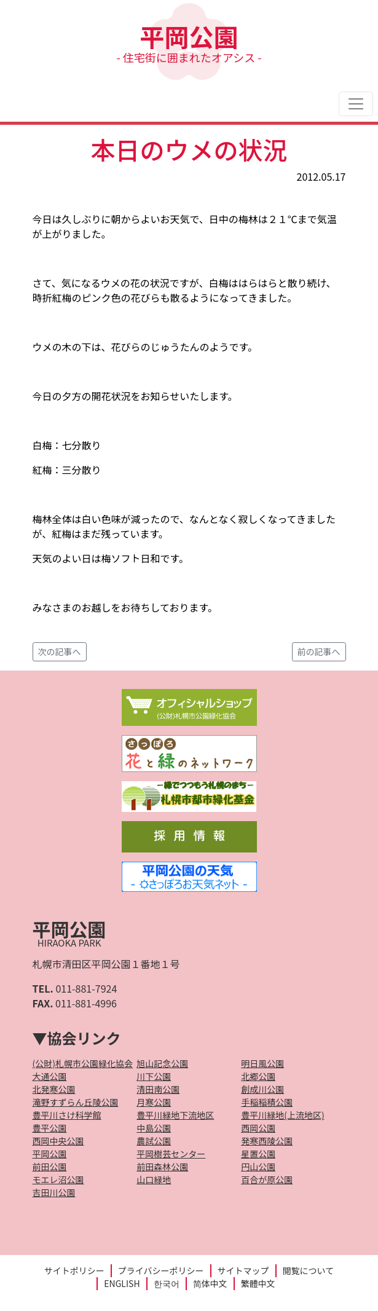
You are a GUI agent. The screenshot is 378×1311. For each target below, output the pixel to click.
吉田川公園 (54, 1192)
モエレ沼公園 (58, 1179)
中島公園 (153, 1128)
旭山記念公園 (162, 1063)
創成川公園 (262, 1089)
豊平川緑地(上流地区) (282, 1115)
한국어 (166, 1283)
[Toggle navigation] (356, 104)
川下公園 (153, 1076)
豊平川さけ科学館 (67, 1115)
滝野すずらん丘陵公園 (76, 1102)
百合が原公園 (267, 1179)
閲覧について (308, 1270)
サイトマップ (243, 1270)
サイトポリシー (74, 1270)
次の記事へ (59, 651)
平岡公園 (189, 41)
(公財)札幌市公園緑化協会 (83, 1063)
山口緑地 (153, 1179)
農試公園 (153, 1141)
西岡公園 (258, 1128)
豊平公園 (50, 1128)
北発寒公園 (54, 1089)
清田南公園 (157, 1089)
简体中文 (210, 1283)
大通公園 (50, 1076)
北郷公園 (258, 1076)
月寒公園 (153, 1102)
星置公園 (258, 1154)
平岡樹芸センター (170, 1154)
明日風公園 (262, 1063)
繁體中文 (258, 1283)
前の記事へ (319, 651)
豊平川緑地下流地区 (175, 1115)
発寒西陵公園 (267, 1141)
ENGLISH (122, 1283)
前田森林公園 (162, 1166)
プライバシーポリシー (161, 1270)
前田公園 (50, 1166)
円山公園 (258, 1166)
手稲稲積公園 (267, 1102)
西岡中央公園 (58, 1141)
